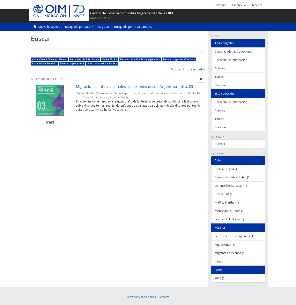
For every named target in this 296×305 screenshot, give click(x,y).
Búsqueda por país (79, 27)
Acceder (220, 144)
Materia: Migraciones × (72, 63)
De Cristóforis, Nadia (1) (231, 186)
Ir (201, 51)
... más (219, 261)
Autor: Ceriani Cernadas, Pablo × (49, 59)
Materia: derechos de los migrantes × (140, 59)
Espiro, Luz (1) (224, 194)
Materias (220, 85)
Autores (220, 68)
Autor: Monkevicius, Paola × (102, 63)
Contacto (163, 297)
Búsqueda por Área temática (133, 27)
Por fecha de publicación (231, 60)
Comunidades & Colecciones (234, 51)
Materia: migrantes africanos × (179, 59)
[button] (238, 5)
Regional (103, 27)
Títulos (219, 77)
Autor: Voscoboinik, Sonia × (84, 59)
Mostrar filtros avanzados (188, 69)
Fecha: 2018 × (109, 59)
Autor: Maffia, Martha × (44, 63)
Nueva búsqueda (49, 27)
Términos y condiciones (141, 297)
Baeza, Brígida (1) (226, 169)
